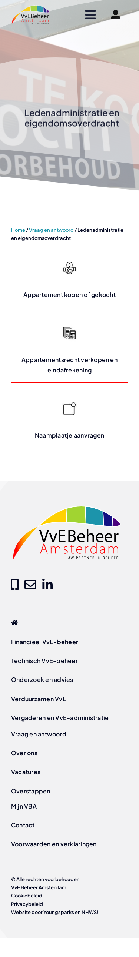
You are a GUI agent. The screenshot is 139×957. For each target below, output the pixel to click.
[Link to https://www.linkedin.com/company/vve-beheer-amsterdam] (47, 584)
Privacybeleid (27, 904)
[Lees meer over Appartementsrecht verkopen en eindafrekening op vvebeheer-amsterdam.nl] (69, 348)
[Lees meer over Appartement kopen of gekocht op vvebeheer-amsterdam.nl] (69, 278)
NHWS (89, 912)
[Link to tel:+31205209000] (15, 584)
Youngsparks (58, 912)
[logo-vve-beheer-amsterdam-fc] (30, 7)
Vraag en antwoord (51, 230)
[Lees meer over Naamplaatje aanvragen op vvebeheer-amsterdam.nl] (69, 419)
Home (18, 230)
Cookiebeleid (26, 896)
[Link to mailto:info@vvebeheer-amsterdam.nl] (30, 584)
